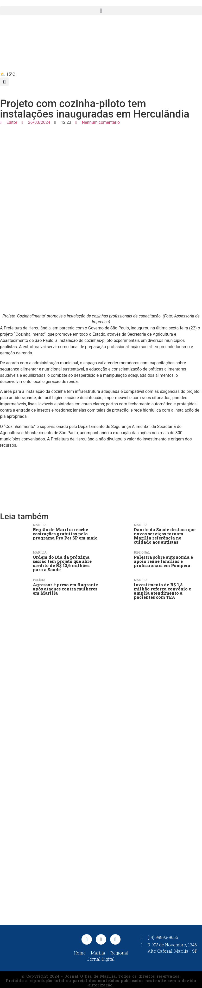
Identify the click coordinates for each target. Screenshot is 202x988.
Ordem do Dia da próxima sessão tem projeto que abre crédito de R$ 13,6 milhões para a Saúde (62, 563)
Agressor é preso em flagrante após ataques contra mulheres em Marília (65, 589)
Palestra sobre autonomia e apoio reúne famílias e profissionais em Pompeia (163, 561)
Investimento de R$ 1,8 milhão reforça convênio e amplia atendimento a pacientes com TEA (162, 591)
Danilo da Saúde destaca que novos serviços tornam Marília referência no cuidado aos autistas (164, 536)
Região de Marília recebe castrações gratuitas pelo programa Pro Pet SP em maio (65, 534)
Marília (40, 525)
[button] (101, 10)
